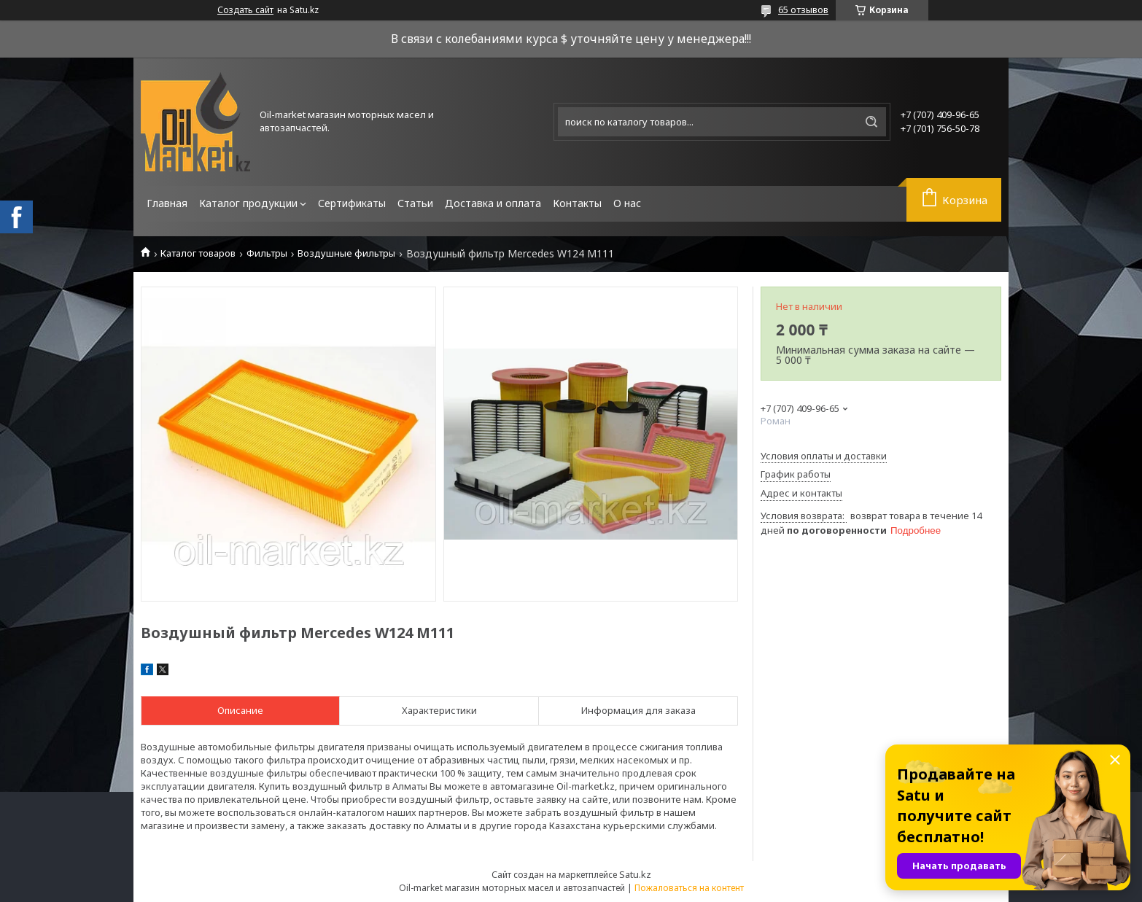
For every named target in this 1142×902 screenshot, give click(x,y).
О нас (627, 203)
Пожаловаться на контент (689, 888)
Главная (167, 203)
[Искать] (871, 121)
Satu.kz (635, 874)
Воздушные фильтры (346, 253)
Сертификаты (352, 203)
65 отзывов (803, 9)
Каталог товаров (198, 253)
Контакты (577, 203)
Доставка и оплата (493, 203)
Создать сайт (245, 10)
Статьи (415, 203)
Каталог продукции (248, 203)
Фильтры (266, 253)
